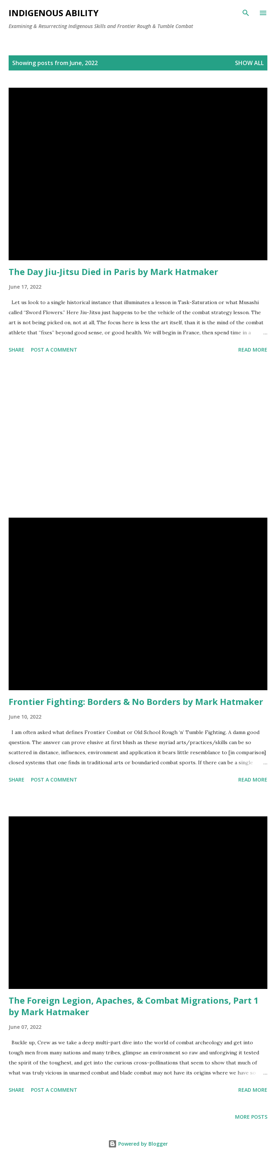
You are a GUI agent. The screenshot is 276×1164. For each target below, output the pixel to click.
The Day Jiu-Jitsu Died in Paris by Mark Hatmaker (113, 272)
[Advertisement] (138, 436)
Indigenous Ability (53, 13)
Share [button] (16, 349)
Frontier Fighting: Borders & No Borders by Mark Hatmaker (136, 701)
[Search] (246, 13)
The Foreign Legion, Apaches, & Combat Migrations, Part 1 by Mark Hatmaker (134, 1006)
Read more (252, 349)
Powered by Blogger (138, 1143)
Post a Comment (54, 349)
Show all (249, 63)
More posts (251, 1116)
